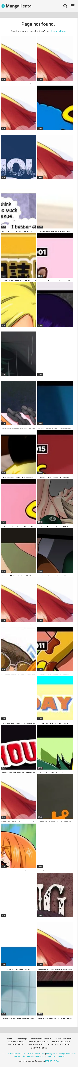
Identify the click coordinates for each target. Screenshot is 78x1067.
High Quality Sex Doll (56, 1056)
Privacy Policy (51, 1053)
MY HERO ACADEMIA (61, 1042)
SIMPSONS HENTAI (39, 1048)
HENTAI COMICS (35, 1045)
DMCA (30, 1053)
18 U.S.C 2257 (20, 1053)
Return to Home (58, 31)
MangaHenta (16, 6)
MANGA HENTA (52, 1061)
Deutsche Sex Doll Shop (36, 1056)
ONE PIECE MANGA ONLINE (59, 1045)
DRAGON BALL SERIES (38, 1042)
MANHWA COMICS (16, 1042)
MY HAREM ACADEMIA (41, 1039)
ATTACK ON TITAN (63, 1039)
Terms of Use (39, 1053)
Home (9, 1039)
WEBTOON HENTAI (15, 1045)
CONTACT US (8, 1053)
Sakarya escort (65, 1053)
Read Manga (21, 1039)
